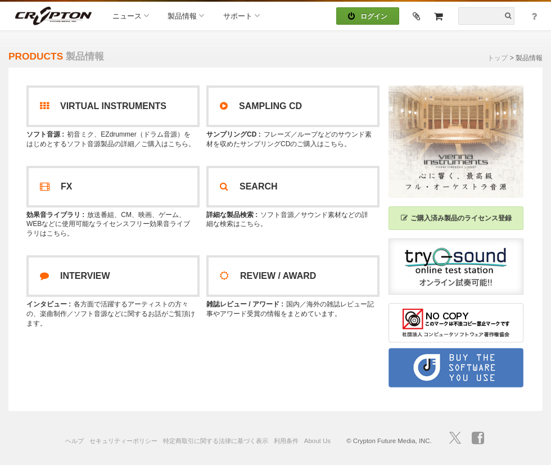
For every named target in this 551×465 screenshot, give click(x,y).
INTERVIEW (75, 276)
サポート (241, 15)
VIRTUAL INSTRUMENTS (103, 106)
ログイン (367, 16)
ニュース (130, 15)
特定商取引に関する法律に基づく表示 (215, 440)
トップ (497, 58)
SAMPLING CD (261, 106)
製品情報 (186, 15)
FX (56, 186)
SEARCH (249, 186)
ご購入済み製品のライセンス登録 (456, 218)
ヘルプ (74, 440)
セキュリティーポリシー (123, 440)
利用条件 (286, 440)
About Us (317, 440)
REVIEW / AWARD (268, 276)
